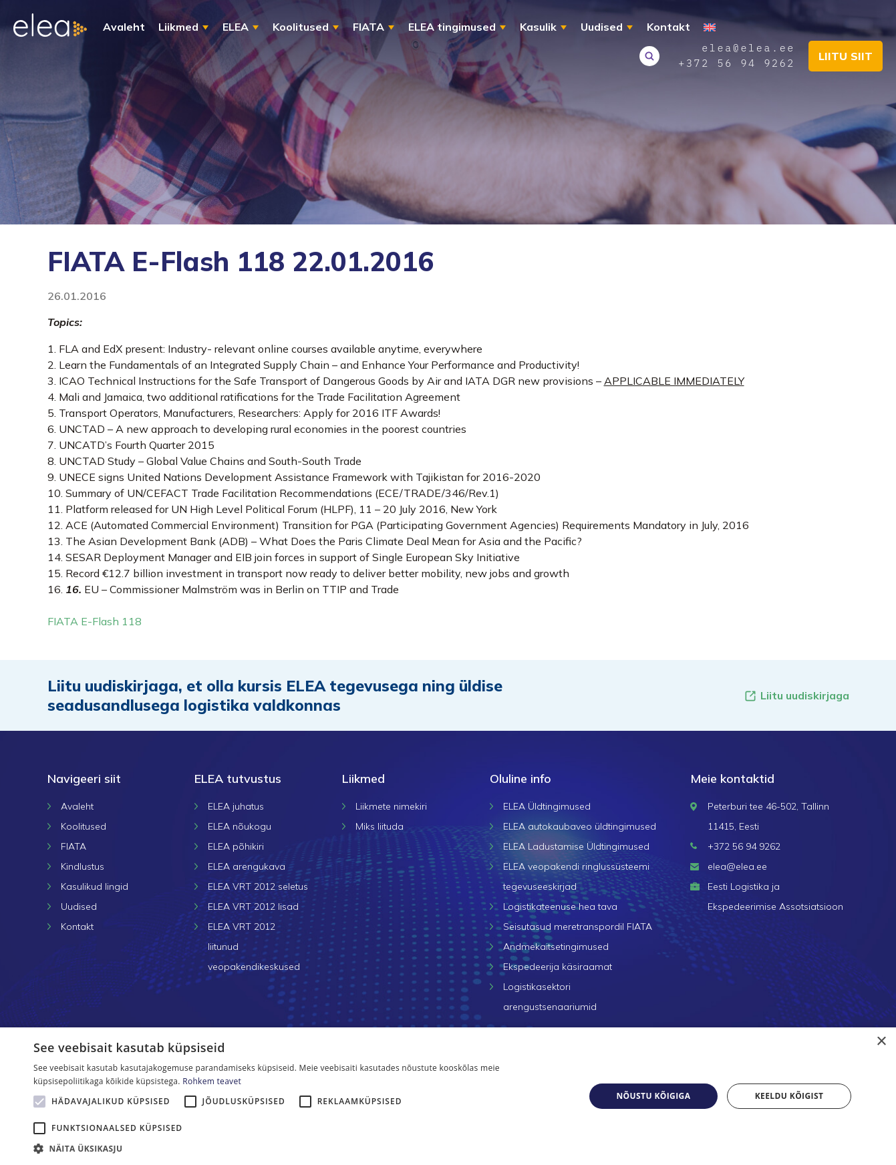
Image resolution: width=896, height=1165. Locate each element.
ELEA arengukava (246, 866)
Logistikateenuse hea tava (560, 906)
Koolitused (301, 26)
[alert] (448, 1096)
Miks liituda (379, 826)
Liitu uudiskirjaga (796, 696)
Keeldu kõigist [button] (789, 1096)
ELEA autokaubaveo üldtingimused (579, 826)
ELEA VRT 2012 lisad (253, 906)
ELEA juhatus (236, 806)
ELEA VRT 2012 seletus (258, 886)
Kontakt (668, 26)
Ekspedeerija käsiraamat (557, 967)
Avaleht (124, 26)
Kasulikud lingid (94, 886)
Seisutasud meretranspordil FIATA (577, 927)
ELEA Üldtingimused (547, 806)
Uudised (602, 26)
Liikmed (178, 26)
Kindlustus (82, 866)
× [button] (881, 1042)
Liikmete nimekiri (391, 806)
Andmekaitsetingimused (556, 947)
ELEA (235, 26)
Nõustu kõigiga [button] (653, 1096)
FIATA (368, 26)
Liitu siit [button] (845, 56)
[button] (300, 1148)
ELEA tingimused (452, 26)
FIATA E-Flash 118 (94, 621)
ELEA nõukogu (239, 826)
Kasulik (538, 26)
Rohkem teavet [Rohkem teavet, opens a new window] (211, 1081)
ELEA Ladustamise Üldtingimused (576, 846)
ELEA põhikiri (236, 846)
